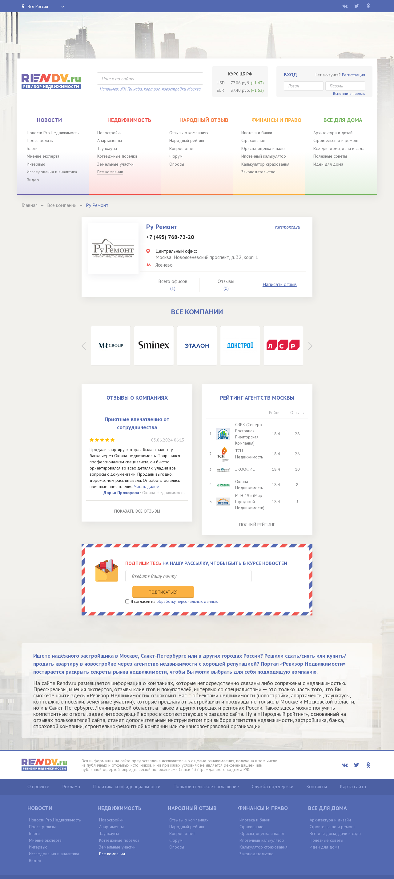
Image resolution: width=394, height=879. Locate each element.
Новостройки (109, 132)
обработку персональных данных (187, 588)
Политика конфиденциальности (126, 774)
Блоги (32, 148)
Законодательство (258, 172)
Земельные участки (115, 164)
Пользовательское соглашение (206, 774)
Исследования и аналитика (52, 172)
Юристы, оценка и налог (263, 148)
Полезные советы (330, 156)
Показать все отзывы (137, 511)
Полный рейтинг (257, 524)
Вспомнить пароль (349, 93)
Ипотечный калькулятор (263, 156)
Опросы (176, 164)
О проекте (38, 774)
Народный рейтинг (187, 140)
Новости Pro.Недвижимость (52, 132)
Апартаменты (109, 140)
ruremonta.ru (287, 227)
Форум (176, 156)
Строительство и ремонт (336, 140)
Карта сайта (353, 774)
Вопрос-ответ (182, 148)
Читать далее (146, 486)
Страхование (253, 140)
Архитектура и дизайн (334, 132)
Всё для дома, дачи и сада (338, 148)
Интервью (36, 164)
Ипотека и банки (256, 132)
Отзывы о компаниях (188, 132)
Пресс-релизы (40, 140)
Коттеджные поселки (117, 156)
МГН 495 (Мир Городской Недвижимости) (250, 501)
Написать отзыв (280, 284)
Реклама (71, 774)
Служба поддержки (272, 774)
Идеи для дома (328, 164)
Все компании (110, 172)
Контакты (316, 774)
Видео (33, 180)
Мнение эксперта (43, 156)
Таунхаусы (107, 148)
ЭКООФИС (245, 469)
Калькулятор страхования (265, 164)
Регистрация (353, 75)
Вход (290, 74)
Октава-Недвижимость (163, 492)
